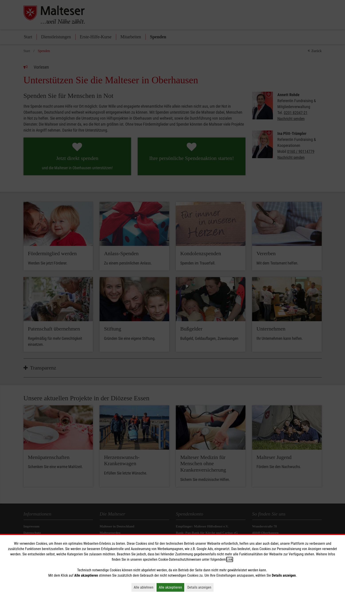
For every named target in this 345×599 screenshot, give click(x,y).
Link (230, 559)
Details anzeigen (200, 587)
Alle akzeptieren (171, 587)
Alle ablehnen (145, 587)
